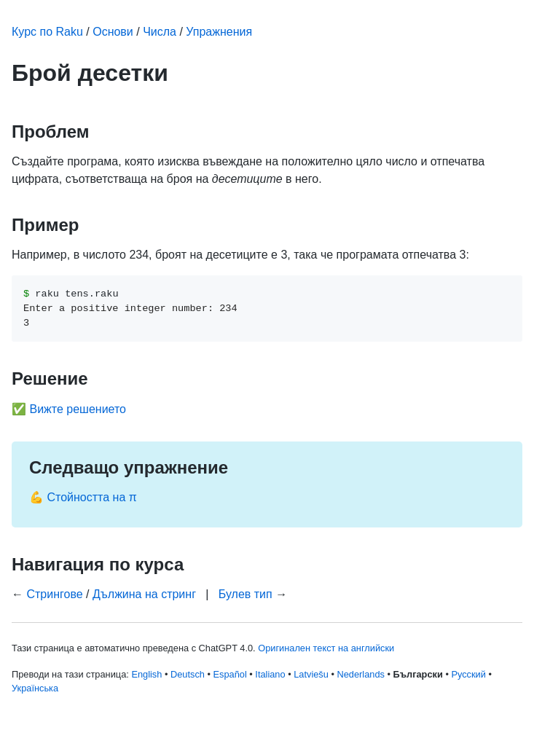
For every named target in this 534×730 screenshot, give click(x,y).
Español (230, 674)
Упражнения (219, 31)
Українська (35, 688)
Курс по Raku (47, 31)
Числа (159, 31)
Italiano (270, 674)
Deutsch (187, 674)
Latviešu (311, 674)
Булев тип (245, 594)
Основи (113, 31)
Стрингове (54, 594)
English (146, 674)
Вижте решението (77, 409)
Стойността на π (91, 497)
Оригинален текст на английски (326, 648)
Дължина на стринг (144, 594)
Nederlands (360, 674)
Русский (468, 674)
